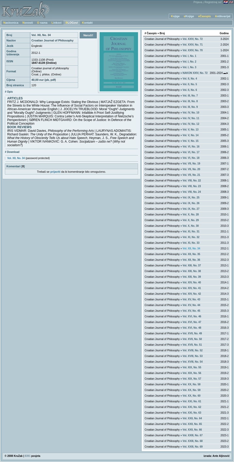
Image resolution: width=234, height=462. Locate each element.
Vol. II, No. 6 (190, 90)
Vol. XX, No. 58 (191, 384)
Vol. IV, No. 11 (191, 118)
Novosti (27, 22)
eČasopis (204, 16)
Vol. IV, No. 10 (191, 112)
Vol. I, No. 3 (189, 67)
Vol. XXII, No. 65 (192, 424)
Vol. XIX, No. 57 (192, 378)
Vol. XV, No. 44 (191, 305)
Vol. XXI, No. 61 (192, 401)
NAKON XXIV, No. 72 (195, 73)
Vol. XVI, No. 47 (192, 322)
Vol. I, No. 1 (189, 56)
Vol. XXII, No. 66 (192, 429)
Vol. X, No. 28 (191, 214)
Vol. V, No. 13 (191, 129)
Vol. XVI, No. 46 (192, 316)
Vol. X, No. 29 (191, 220)
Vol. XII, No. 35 (191, 254)
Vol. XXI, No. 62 (192, 407)
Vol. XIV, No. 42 (192, 293)
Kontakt (87, 22)
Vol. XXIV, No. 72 (193, 39)
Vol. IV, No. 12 (191, 124)
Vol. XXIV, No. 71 (193, 44)
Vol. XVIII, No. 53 (193, 356)
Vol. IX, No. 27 (191, 208)
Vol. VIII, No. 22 (192, 180)
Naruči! (88, 35)
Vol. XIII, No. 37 (192, 265)
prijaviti (55, 171)
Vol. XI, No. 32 (191, 237)
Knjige (175, 16)
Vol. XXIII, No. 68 (193, 441)
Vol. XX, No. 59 (191, 390)
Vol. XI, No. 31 (191, 231)
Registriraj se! (213, 2)
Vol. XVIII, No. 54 (193, 361)
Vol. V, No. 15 (191, 141)
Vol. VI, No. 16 (191, 146)
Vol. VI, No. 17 (191, 152)
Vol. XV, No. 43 (191, 299)
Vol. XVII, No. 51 (192, 344)
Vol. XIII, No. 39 (192, 276)
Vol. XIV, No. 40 (192, 282)
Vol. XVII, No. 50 (192, 339)
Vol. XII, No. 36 (191, 259)
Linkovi (57, 22)
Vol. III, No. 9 (190, 107)
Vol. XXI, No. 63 (192, 412)
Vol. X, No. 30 (191, 225)
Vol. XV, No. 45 (191, 310)
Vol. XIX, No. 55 (192, 367)
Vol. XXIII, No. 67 (193, 435)
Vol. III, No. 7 (190, 95)
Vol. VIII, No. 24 (192, 191)
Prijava (197, 2)
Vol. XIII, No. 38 (192, 271)
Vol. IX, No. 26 (191, 203)
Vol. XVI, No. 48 (192, 327)
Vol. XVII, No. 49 (192, 333)
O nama (42, 22)
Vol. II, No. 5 (190, 84)
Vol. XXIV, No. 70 (193, 50)
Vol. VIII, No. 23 (192, 186)
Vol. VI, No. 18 (191, 157)
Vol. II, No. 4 (190, 78)
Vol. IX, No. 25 (191, 197)
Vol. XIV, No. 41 (192, 288)
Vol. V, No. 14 (191, 135)
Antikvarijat (222, 16)
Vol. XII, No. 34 (16, 158)
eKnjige (189, 16)
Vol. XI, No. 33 (191, 242)
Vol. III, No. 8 (190, 101)
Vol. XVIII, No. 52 (193, 350)
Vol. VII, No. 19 (191, 163)
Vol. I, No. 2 (189, 61)
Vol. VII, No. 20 (191, 169)
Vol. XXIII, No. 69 (193, 446)
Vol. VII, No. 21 (191, 174)
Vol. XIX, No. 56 (192, 373)
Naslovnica (10, 22)
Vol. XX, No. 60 (191, 395)
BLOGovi (72, 22)
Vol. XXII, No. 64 (192, 418)
